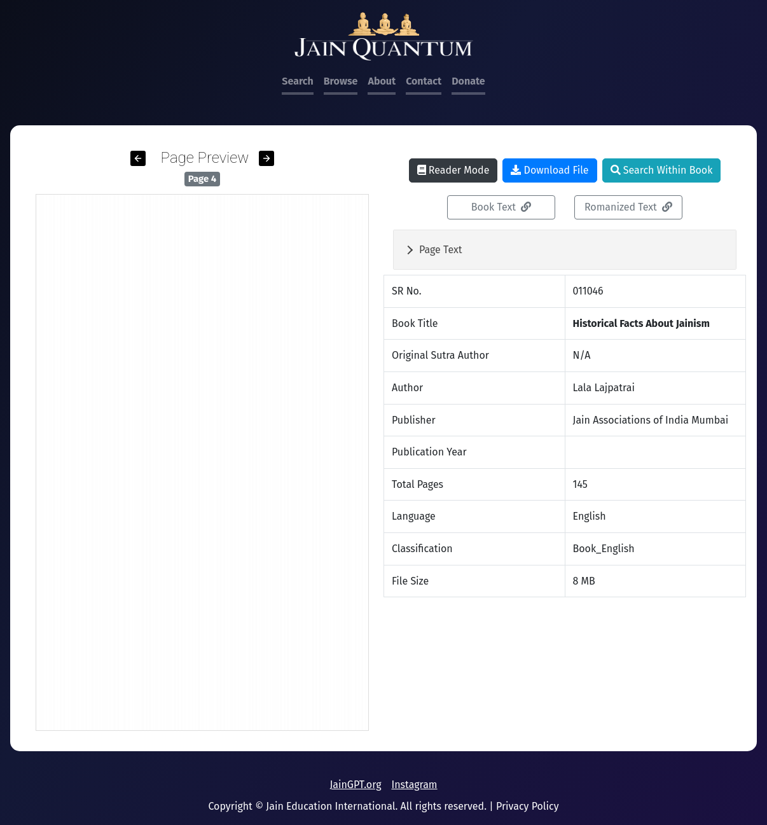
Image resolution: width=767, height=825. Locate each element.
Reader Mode (453, 170)
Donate (468, 81)
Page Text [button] (440, 250)
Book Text (501, 207)
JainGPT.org (355, 785)
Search (297, 81)
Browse (341, 81)
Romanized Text (628, 207)
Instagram (414, 785)
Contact (423, 81)
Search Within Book (662, 170)
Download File (549, 170)
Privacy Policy (527, 806)
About (382, 81)
